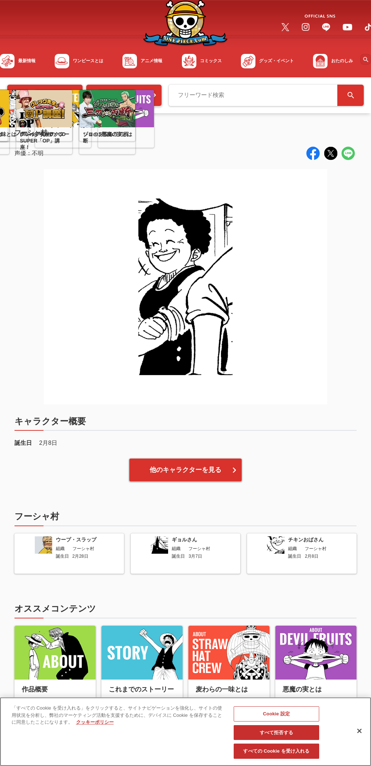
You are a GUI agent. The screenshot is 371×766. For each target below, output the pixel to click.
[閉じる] (359, 737)
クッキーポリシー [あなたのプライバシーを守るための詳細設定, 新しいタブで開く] (95, 728)
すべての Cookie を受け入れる (276, 757)
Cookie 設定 (276, 720)
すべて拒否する (276, 738)
